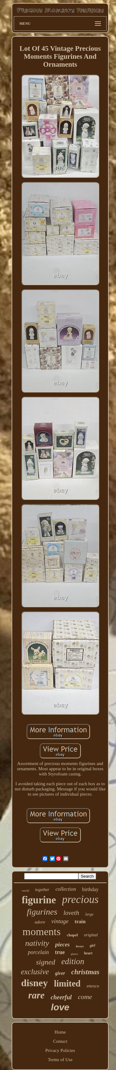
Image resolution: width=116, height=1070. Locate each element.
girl (92, 945)
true (60, 952)
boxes (80, 946)
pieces (62, 944)
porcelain (38, 952)
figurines (42, 911)
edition (72, 961)
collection (65, 889)
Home (60, 1032)
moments (42, 931)
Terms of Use (60, 1059)
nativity (37, 943)
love (60, 1007)
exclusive (35, 972)
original (91, 935)
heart (88, 953)
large (89, 914)
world (25, 890)
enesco (93, 985)
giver (60, 973)
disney (34, 982)
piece (74, 954)
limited (67, 983)
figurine (39, 899)
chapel (72, 935)
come (85, 997)
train (80, 921)
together (42, 889)
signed (45, 962)
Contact (60, 1041)
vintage (60, 921)
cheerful (61, 997)
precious (80, 899)
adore (40, 922)
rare (36, 995)
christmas (85, 972)
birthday (90, 889)
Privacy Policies (60, 1050)
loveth (71, 912)
